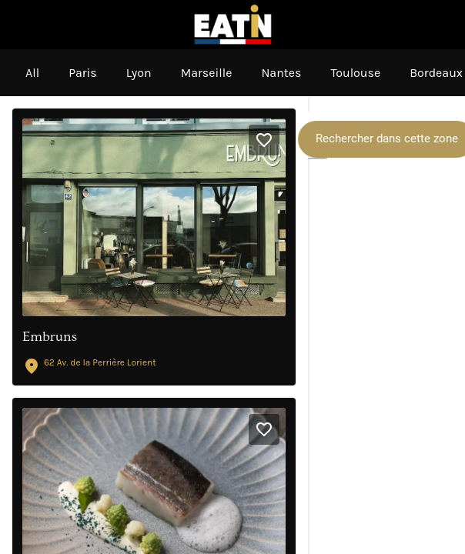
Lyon (139, 72)
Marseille (206, 72)
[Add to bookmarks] (264, 140)
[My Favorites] (440, 24)
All (32, 72)
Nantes (281, 72)
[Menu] (24, 24)
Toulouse (355, 72)
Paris (83, 72)
